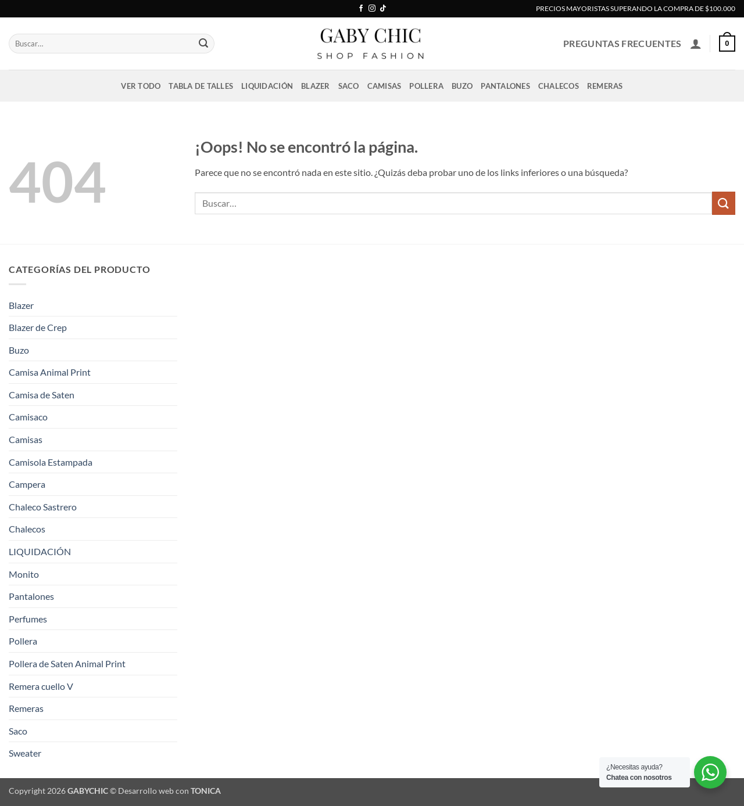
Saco (348, 86)
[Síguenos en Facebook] (360, 9)
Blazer (315, 86)
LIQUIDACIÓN (267, 86)
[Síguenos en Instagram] (372, 9)
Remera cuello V (41, 686)
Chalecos (558, 86)
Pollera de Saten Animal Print (67, 663)
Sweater (25, 752)
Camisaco (28, 416)
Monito (24, 574)
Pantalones (505, 86)
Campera (27, 484)
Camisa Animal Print (50, 371)
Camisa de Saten (41, 394)
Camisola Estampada (50, 461)
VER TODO (140, 86)
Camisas (384, 86)
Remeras (605, 86)
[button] (696, 43)
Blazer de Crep (38, 327)
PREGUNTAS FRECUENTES (622, 43)
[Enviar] (203, 43)
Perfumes (28, 618)
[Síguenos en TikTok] (383, 9)
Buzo (462, 86)
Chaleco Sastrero (43, 506)
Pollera (426, 86)
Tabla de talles (201, 86)
